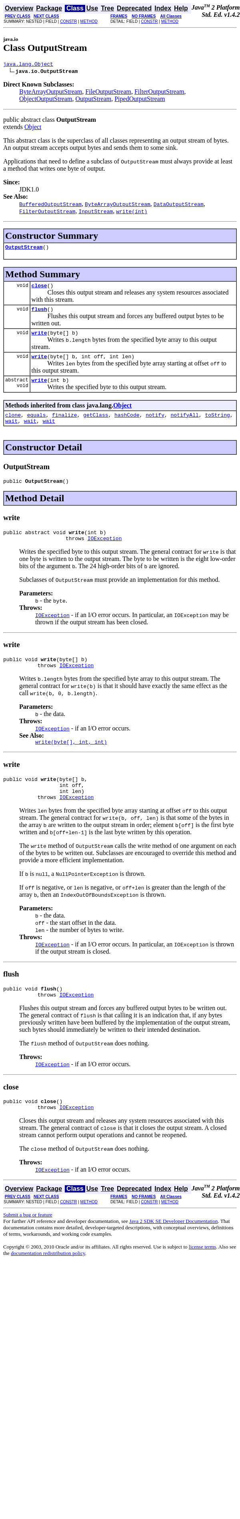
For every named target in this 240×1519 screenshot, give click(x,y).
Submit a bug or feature (27, 1242)
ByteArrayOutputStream (50, 92)
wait (11, 431)
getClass (95, 424)
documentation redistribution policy (48, 1281)
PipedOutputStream (139, 100)
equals (36, 424)
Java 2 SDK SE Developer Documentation (173, 1249)
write (39, 338)
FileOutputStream (108, 92)
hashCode (126, 424)
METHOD (89, 21)
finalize (64, 424)
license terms (202, 1274)
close (39, 289)
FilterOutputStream (159, 92)
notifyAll (185, 424)
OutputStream (93, 100)
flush (39, 313)
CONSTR (68, 21)
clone (13, 424)
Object (33, 128)
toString (217, 424)
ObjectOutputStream (45, 100)
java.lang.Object (28, 65)
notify (155, 424)
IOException (105, 552)
